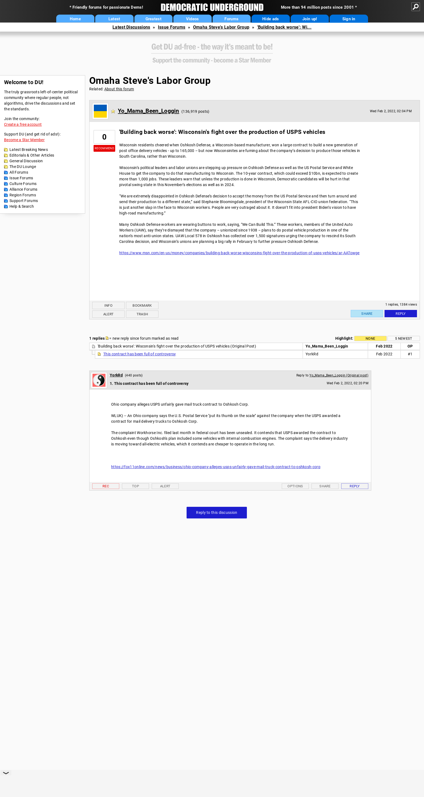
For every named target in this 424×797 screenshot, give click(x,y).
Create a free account (23, 124)
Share (367, 314)
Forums (231, 18)
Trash (142, 314)
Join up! (309, 18)
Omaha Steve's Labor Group (221, 27)
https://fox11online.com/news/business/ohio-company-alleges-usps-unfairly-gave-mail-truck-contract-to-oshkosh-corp (215, 467)
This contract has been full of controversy (139, 354)
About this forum (119, 89)
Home (75, 18)
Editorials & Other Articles (31, 155)
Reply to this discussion (216, 512)
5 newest (403, 338)
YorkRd (116, 375)
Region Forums (22, 195)
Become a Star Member (24, 140)
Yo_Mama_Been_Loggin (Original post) (338, 375)
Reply (401, 314)
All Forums (18, 172)
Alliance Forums (23, 189)
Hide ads (270, 18)
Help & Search (21, 206)
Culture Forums (23, 183)
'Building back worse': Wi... (284, 27)
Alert (108, 314)
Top (135, 486)
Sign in (348, 18)
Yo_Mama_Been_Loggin (148, 111)
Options (295, 486)
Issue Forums (172, 27)
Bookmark (142, 305)
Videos (192, 18)
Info (108, 305)
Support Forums (23, 201)
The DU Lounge (22, 166)
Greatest (153, 18)
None (370, 338)
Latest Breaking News (28, 149)
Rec (105, 486)
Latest (114, 18)
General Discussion (26, 161)
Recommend (104, 148)
